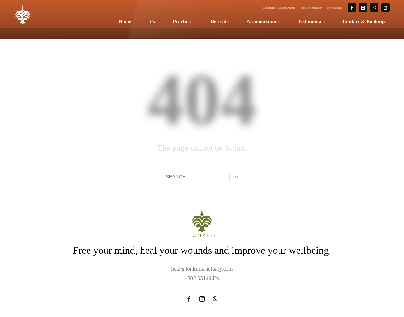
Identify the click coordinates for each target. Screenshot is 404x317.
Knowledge (334, 7)
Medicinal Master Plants (279, 7)
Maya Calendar (311, 7)
